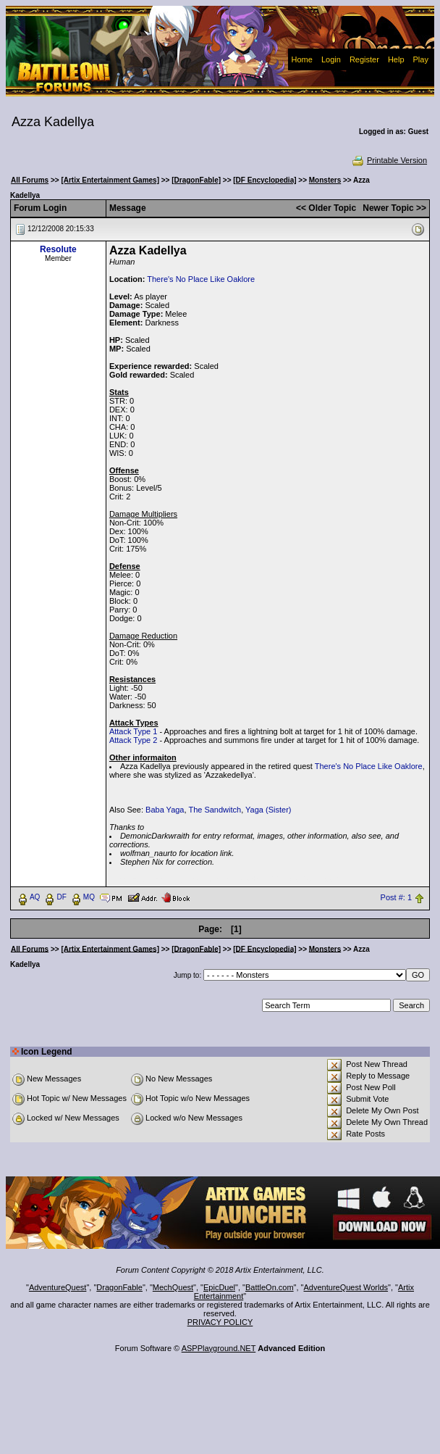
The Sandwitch (214, 809)
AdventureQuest (58, 1287)
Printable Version (389, 160)
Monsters (325, 180)
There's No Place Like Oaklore (201, 279)
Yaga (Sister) (268, 809)
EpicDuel (219, 1287)
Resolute (58, 249)
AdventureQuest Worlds (346, 1287)
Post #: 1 (396, 897)
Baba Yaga (164, 809)
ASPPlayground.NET (219, 1348)
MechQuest (173, 1287)
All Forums (29, 180)
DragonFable (119, 1287)
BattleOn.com (269, 1287)
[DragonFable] (196, 180)
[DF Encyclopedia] (264, 180)
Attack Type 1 (133, 731)
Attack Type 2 (133, 740)
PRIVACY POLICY (220, 1322)
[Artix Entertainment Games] (110, 180)
